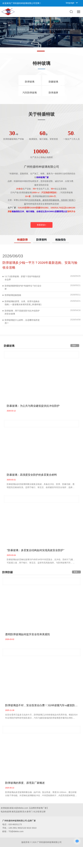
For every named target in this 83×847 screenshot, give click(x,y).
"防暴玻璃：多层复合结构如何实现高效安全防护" (35, 550)
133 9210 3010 (29, 828)
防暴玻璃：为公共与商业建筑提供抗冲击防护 (33, 405)
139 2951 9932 (15, 828)
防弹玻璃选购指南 (13, 295)
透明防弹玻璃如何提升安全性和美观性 (27, 634)
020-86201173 (15, 824)
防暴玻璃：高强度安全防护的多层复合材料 (32, 474)
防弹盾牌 (53, 92)
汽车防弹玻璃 (30, 92)
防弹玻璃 (29, 81)
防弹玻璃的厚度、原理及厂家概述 (25, 782)
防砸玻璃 (53, 81)
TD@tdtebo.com (16, 831)
